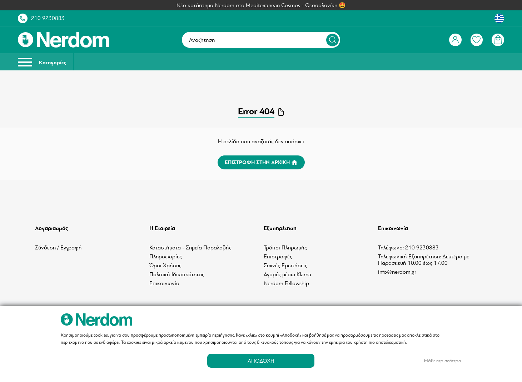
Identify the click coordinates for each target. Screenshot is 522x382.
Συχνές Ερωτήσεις (285, 265)
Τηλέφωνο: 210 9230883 (408, 247)
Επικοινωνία (164, 283)
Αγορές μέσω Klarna (287, 274)
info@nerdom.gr (397, 272)
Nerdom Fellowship (286, 283)
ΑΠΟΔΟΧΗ (261, 360)
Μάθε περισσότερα (442, 360)
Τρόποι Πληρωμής (285, 247)
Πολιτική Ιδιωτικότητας (176, 274)
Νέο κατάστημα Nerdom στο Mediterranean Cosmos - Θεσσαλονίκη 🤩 (261, 5)
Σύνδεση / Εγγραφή (58, 247)
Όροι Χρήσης (165, 265)
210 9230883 (48, 18)
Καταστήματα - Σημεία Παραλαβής (190, 247)
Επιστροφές (278, 256)
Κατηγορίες (42, 62)
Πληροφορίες (165, 256)
